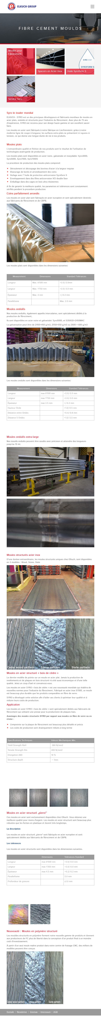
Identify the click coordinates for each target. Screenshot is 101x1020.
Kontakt (10, 1012)
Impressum (46, 1012)
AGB (55, 1012)
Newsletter (22, 1012)
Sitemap (34, 1012)
